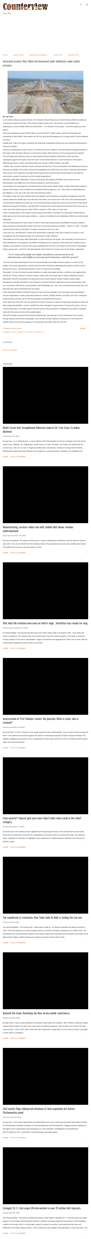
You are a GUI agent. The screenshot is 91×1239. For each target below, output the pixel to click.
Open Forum (18, 55)
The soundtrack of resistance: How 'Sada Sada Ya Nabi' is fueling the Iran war (42, 917)
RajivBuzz (39, 332)
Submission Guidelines (38, 55)
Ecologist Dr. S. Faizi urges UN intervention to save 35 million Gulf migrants (42, 1208)
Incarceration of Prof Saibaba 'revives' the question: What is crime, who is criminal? (40, 720)
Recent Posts (74, 55)
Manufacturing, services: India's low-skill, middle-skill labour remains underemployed (38, 529)
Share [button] (82, 328)
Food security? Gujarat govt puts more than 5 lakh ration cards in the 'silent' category (42, 820)
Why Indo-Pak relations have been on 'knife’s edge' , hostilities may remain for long (45, 623)
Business (7, 332)
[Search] (81, 4)
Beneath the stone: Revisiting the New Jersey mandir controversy (36, 1013)
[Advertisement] (45, 34)
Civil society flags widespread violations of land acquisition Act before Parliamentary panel (39, 1110)
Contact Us (57, 55)
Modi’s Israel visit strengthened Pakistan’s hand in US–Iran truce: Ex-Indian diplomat (41, 429)
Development (18, 332)
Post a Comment (10, 350)
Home (5, 55)
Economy (29, 332)
